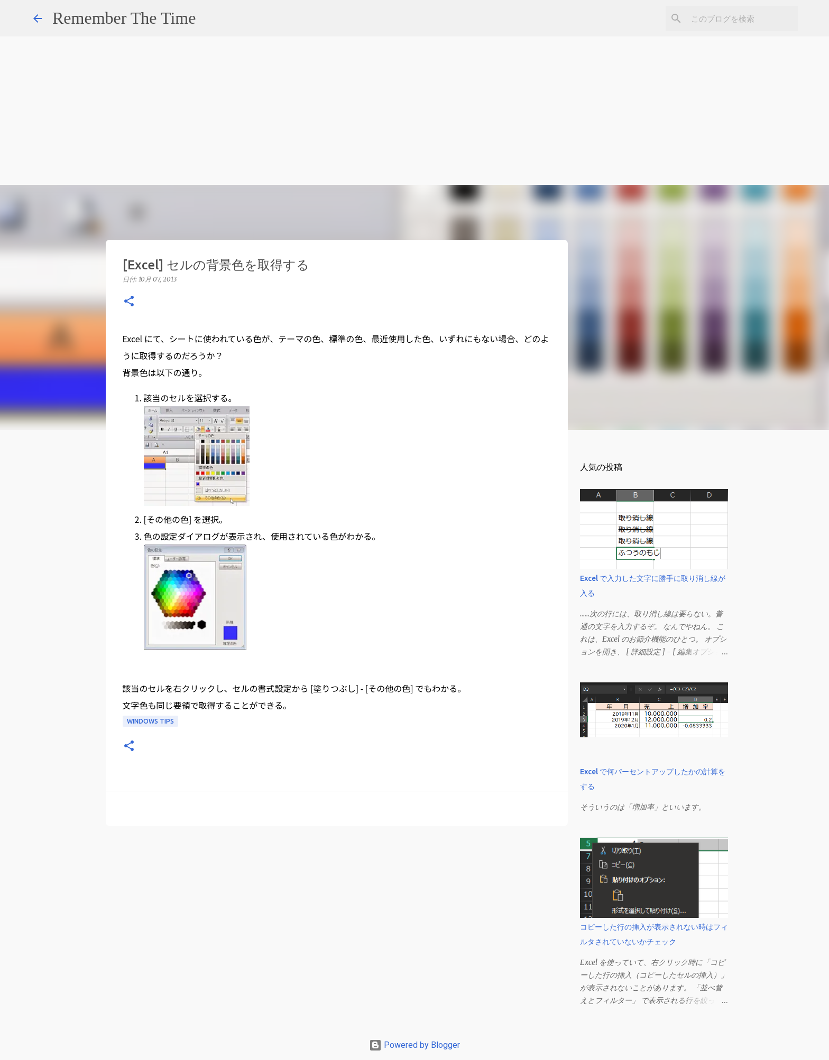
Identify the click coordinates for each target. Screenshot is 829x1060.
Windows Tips (150, 721)
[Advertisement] (317, 74)
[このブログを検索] (742, 18)
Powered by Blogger (414, 1045)
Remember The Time (124, 17)
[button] (129, 302)
